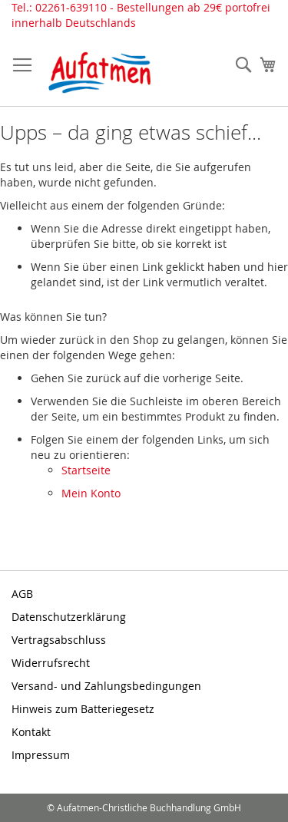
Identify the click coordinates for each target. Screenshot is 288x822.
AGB (22, 593)
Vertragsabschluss (59, 639)
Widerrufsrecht (51, 662)
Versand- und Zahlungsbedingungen (106, 685)
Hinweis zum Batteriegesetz (83, 709)
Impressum (41, 755)
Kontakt (31, 732)
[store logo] (99, 72)
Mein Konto (91, 493)
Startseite (86, 470)
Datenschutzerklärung (69, 616)
